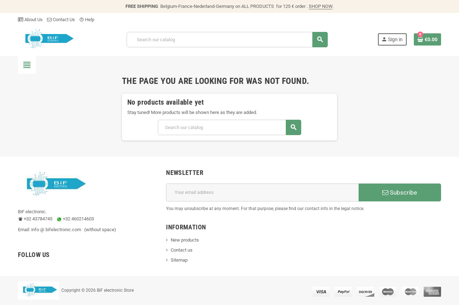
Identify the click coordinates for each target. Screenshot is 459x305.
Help (86, 19)
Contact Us (61, 19)
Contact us (182, 250)
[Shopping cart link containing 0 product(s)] (427, 39)
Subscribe (399, 192)
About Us (30, 19)
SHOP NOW (320, 6)
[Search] (227, 39)
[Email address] (262, 192)
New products (185, 240)
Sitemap (179, 260)
